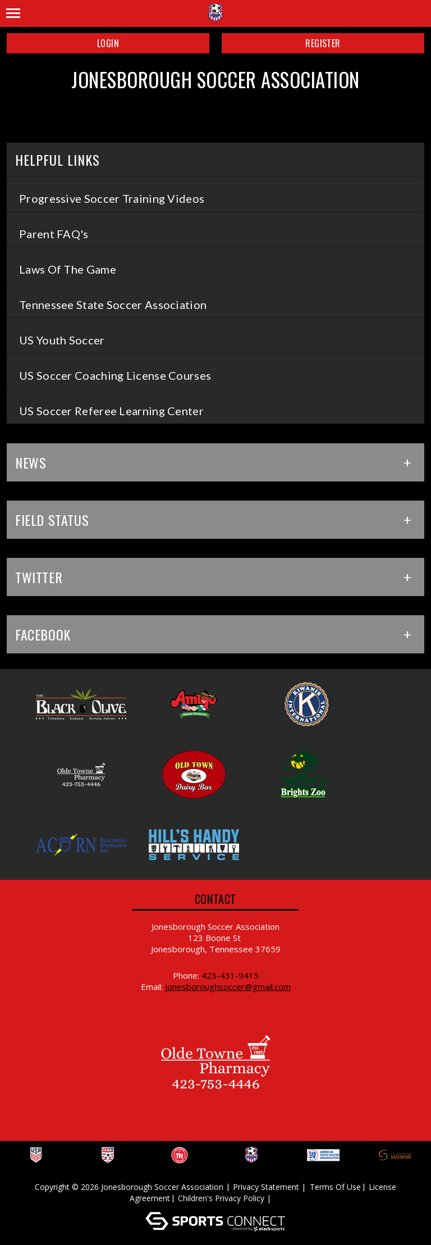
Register (322, 43)
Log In (289, 1198)
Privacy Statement (266, 1187)
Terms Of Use (335, 1187)
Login (108, 43)
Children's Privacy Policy (221, 1198)
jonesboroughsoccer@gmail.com (228, 986)
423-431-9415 (230, 975)
